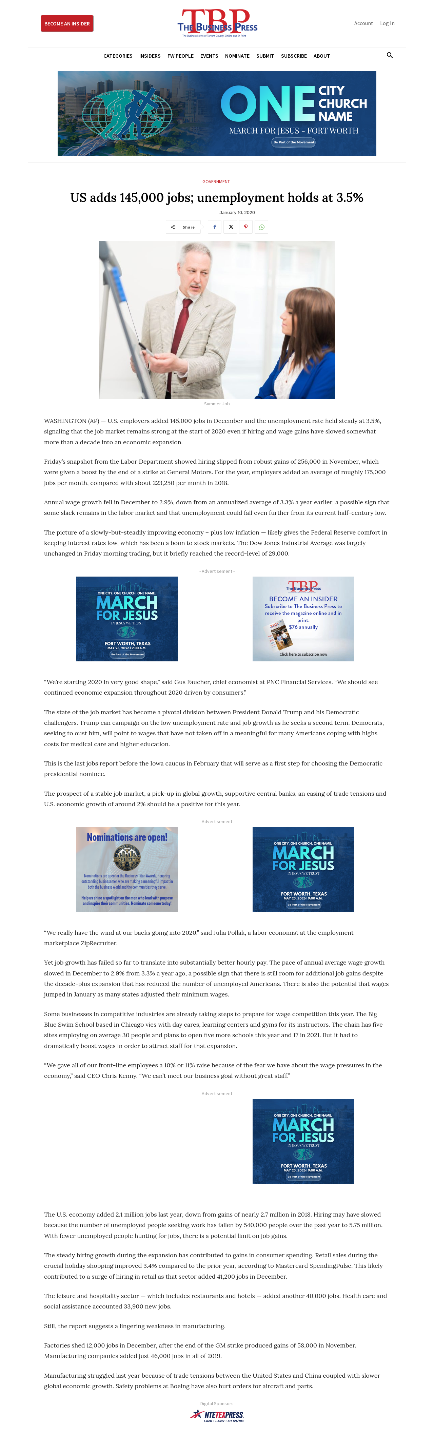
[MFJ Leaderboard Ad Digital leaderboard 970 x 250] (217, 113)
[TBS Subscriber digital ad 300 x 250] (303, 619)
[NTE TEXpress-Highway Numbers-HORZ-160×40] (217, 1415)
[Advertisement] (127, 1146)
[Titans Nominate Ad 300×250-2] (127, 869)
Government (216, 181)
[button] (387, 55)
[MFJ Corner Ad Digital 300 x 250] (127, 619)
